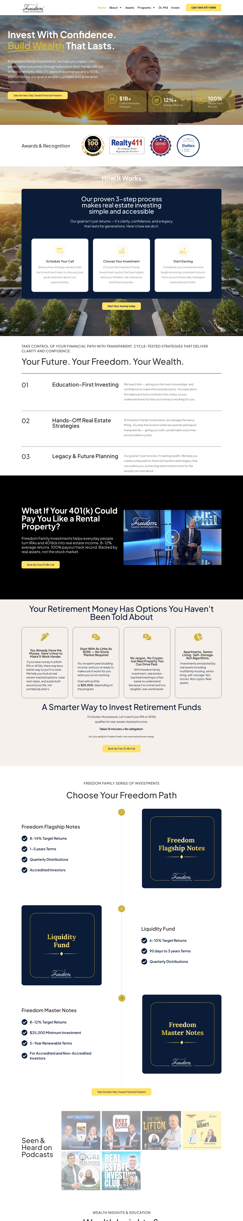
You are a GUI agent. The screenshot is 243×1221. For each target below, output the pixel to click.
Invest (175, 7)
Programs (146, 8)
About (115, 8)
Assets (129, 7)
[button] (172, 537)
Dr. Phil (163, 7)
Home (102, 7)
